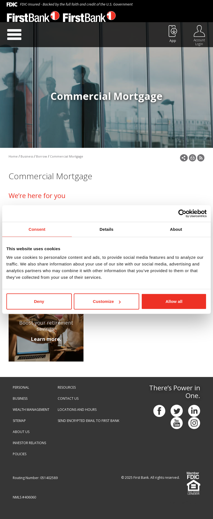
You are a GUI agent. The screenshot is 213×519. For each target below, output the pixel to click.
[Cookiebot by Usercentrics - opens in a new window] (182, 213)
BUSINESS (20, 398)
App (172, 40)
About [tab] (176, 229)
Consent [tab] (37, 229)
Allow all (174, 301)
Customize (107, 301)
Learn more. (46, 339)
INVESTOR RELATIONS (29, 442)
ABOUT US (21, 431)
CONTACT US (68, 398)
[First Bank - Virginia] (33, 18)
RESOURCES (67, 387)
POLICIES (19, 454)
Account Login (199, 42)
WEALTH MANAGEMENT (31, 409)
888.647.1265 (150, 18)
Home (13, 156)
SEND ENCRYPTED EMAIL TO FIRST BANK (88, 420)
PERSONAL (21, 387)
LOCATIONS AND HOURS (77, 409)
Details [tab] (106, 229)
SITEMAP (19, 420)
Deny (39, 301)
